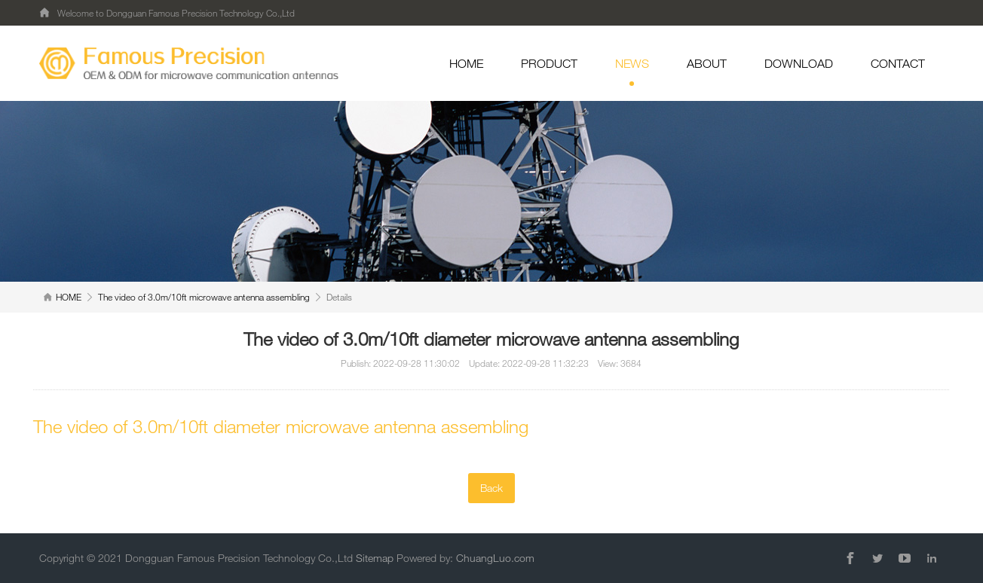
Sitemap (375, 557)
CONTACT (898, 63)
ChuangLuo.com (495, 557)
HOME (466, 63)
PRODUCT (549, 63)
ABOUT (707, 63)
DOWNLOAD (798, 63)
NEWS (632, 71)
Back (491, 487)
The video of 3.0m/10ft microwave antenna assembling (204, 297)
